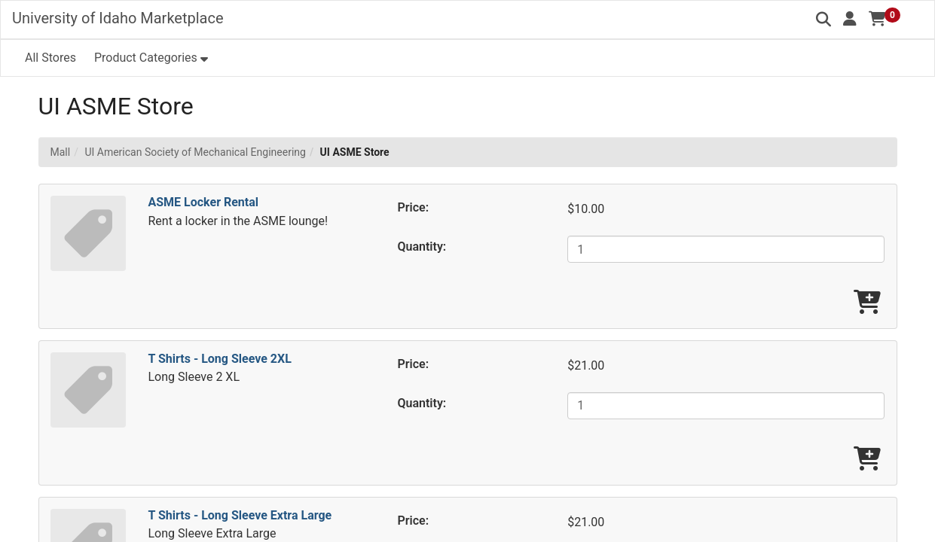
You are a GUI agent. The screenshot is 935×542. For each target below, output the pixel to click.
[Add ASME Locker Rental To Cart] (867, 303)
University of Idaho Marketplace (118, 18)
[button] (850, 19)
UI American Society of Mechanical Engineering (194, 152)
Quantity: (422, 246)
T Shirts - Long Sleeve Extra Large (240, 515)
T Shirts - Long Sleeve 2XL (220, 359)
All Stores (50, 57)
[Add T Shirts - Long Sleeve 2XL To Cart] (867, 459)
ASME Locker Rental (203, 202)
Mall (60, 152)
